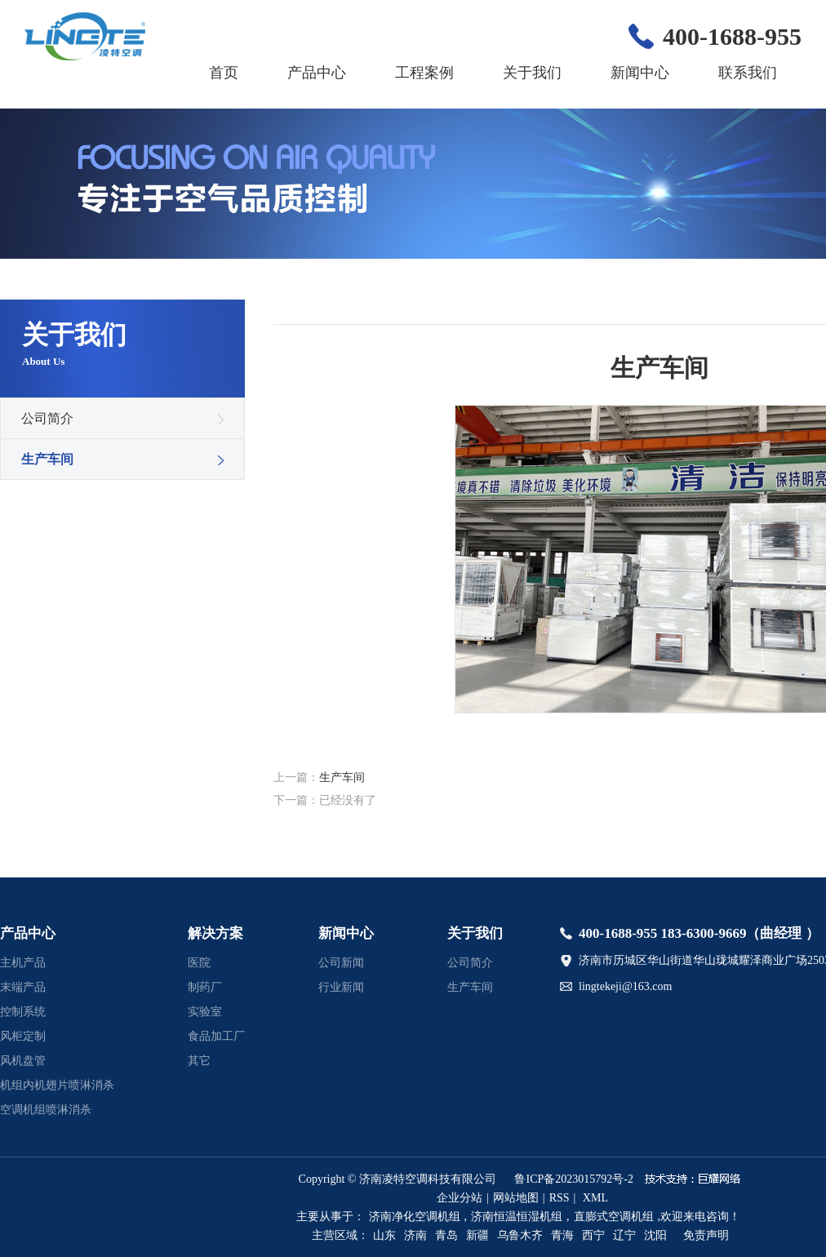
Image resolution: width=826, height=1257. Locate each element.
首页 (223, 72)
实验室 (205, 1012)
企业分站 (459, 1198)
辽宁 (624, 1235)
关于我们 (532, 72)
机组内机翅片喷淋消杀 (57, 1085)
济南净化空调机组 (414, 1216)
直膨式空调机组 (614, 1216)
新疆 (477, 1235)
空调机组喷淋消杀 (45, 1110)
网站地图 (516, 1198)
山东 (384, 1235)
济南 (415, 1235)
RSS (559, 1198)
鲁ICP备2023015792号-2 (573, 1179)
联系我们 (747, 72)
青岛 (446, 1235)
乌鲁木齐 (520, 1235)
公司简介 (47, 418)
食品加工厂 (216, 1036)
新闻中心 (640, 72)
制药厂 (205, 987)
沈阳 (655, 1235)
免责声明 (706, 1235)
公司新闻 (341, 963)
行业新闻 (341, 987)
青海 (562, 1235)
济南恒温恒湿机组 (516, 1216)
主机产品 (23, 963)
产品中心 (316, 72)
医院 (199, 963)
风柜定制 (23, 1036)
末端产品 (23, 987)
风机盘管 (23, 1061)
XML (595, 1198)
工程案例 (424, 72)
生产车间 (47, 459)
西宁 (593, 1235)
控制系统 (23, 1012)
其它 (199, 1061)
